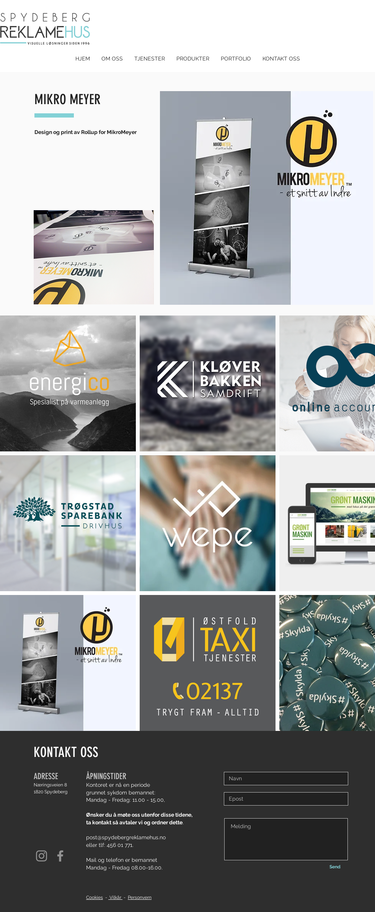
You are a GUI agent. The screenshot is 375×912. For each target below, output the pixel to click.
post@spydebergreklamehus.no (126, 837)
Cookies (94, 897)
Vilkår (115, 897)
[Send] (334, 867)
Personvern (140, 897)
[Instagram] (41, 855)
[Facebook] (60, 855)
